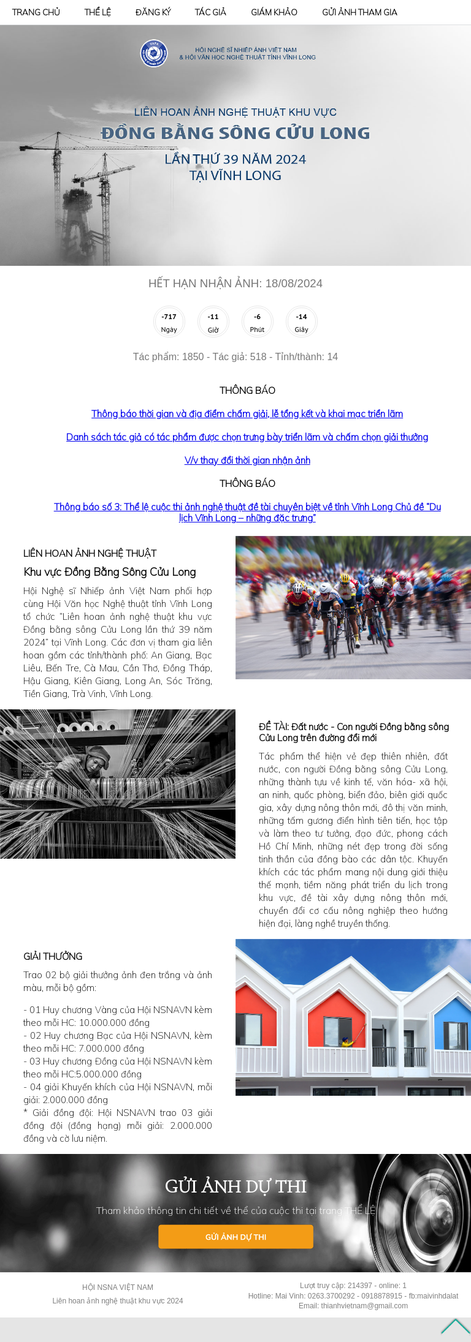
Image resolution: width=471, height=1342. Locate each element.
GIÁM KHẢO (274, 12)
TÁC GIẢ (210, 12)
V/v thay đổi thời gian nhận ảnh (247, 460)
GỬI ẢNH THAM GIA (359, 12)
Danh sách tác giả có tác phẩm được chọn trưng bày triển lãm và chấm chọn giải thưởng (247, 437)
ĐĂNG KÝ (153, 12)
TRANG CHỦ (36, 12)
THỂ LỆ (98, 12)
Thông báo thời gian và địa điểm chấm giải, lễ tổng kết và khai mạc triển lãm (247, 414)
